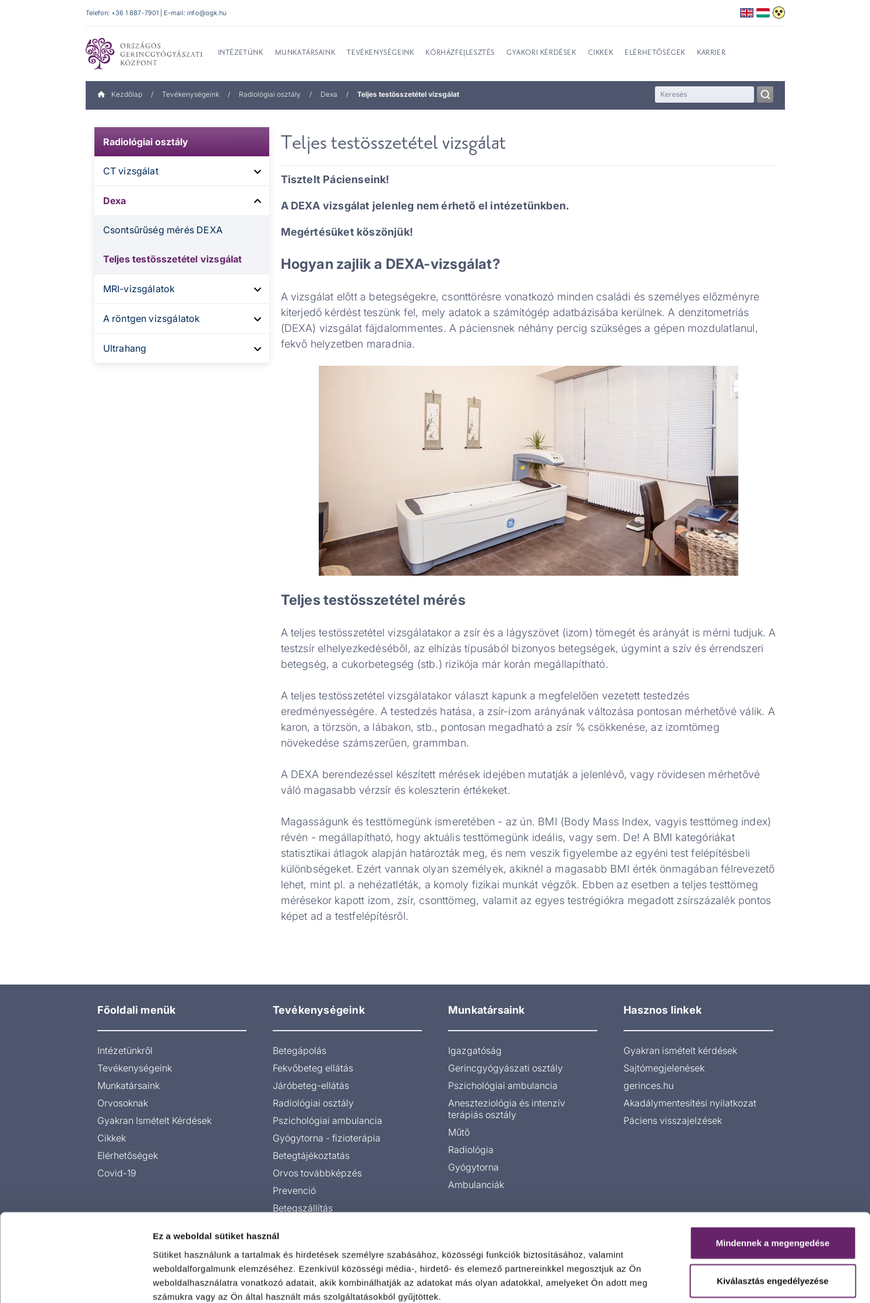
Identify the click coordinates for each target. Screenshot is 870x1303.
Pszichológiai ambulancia (327, 1120)
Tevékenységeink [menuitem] (380, 53)
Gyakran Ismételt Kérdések (154, 1120)
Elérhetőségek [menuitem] (655, 53)
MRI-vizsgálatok (139, 289)
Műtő (459, 1132)
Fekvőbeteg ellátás (313, 1068)
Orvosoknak (122, 1103)
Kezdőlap (119, 94)
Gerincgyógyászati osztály (505, 1068)
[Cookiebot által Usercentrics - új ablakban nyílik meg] (75, 1280)
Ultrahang (125, 348)
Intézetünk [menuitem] (240, 53)
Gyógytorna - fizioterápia (327, 1138)
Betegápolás (299, 1050)
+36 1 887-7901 (135, 13)
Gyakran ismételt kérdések (680, 1050)
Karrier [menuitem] (711, 53)
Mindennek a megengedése (772, 1179)
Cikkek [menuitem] (601, 53)
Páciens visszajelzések (673, 1120)
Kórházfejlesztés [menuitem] (460, 53)
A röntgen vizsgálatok (151, 318)
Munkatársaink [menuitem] (305, 53)
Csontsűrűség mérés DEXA (163, 230)
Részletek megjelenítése (662, 1280)
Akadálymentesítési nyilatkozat (690, 1103)
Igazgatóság (475, 1050)
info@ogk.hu (206, 13)
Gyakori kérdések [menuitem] (541, 53)
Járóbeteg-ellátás (311, 1085)
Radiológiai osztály (270, 94)
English (746, 12)
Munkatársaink (128, 1085)
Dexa (328, 94)
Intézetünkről (125, 1050)
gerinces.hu (649, 1085)
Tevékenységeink (190, 94)
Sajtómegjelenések (664, 1068)
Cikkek (111, 1138)
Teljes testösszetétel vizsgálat (172, 259)
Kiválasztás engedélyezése (773, 1218)
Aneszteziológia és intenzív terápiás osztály (506, 1108)
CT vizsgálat (130, 171)
